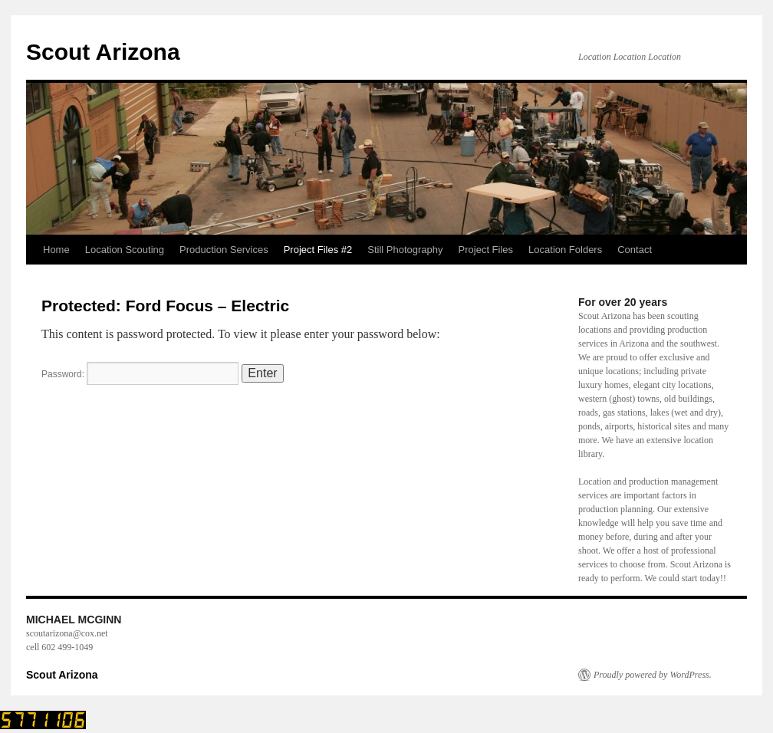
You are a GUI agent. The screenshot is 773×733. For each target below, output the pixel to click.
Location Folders (565, 249)
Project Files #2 (318, 249)
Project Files (486, 249)
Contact (634, 249)
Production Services (223, 249)
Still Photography (404, 249)
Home (56, 249)
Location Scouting (124, 249)
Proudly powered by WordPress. (653, 674)
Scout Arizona (103, 51)
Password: (139, 374)
